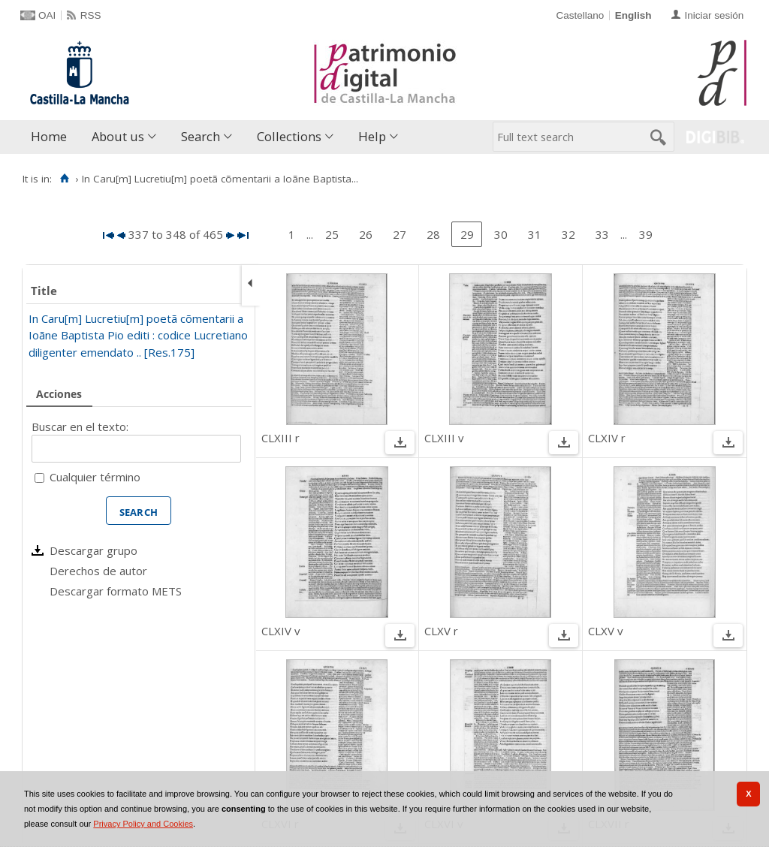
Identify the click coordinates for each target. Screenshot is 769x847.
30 (501, 234)
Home (49, 136)
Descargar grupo (93, 550)
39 (646, 234)
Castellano (580, 15)
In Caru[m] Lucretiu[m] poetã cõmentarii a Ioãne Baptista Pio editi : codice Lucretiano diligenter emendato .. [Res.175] (138, 335)
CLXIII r (280, 437)
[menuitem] (52, 137)
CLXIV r (607, 437)
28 (433, 234)
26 (365, 234)
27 (399, 234)
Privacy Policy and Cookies (143, 823)
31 (534, 234)
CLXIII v (444, 437)
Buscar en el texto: (80, 426)
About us (118, 136)
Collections (289, 136)
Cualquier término (95, 476)
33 (602, 234)
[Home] (64, 178)
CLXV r (441, 630)
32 (568, 234)
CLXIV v (280, 630)
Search (200, 136)
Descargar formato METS (116, 590)
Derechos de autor (98, 570)
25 (332, 234)
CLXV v (605, 630)
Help (372, 136)
